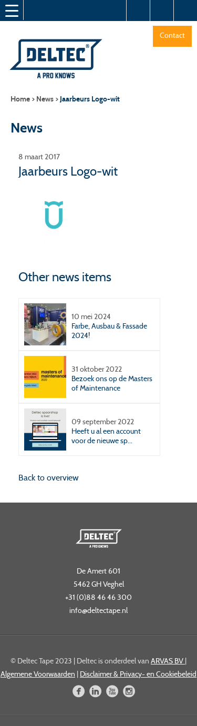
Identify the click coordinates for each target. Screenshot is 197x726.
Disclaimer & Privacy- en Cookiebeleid (138, 674)
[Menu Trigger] (11, 10)
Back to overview (48, 478)
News (45, 99)
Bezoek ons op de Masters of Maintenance (111, 383)
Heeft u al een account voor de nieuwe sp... (106, 435)
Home (20, 99)
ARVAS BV (168, 661)
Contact (172, 35)
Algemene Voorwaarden (38, 674)
